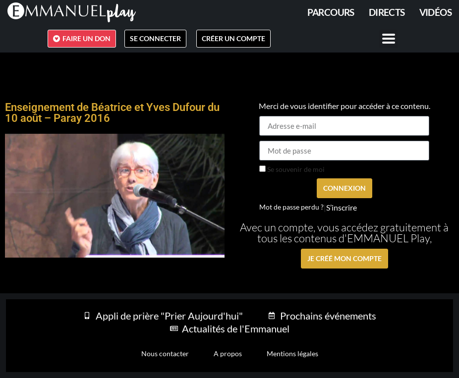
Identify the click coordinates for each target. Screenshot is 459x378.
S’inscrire (341, 207)
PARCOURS (330, 12)
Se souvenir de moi (292, 169)
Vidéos (435, 12)
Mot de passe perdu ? (291, 207)
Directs (387, 12)
